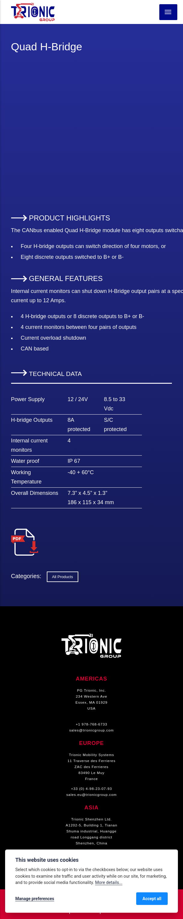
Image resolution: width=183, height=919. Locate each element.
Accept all (151, 898)
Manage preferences (34, 898)
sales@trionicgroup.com (91, 730)
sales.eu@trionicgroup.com (91, 795)
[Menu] (168, 12)
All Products (62, 577)
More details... (108, 882)
